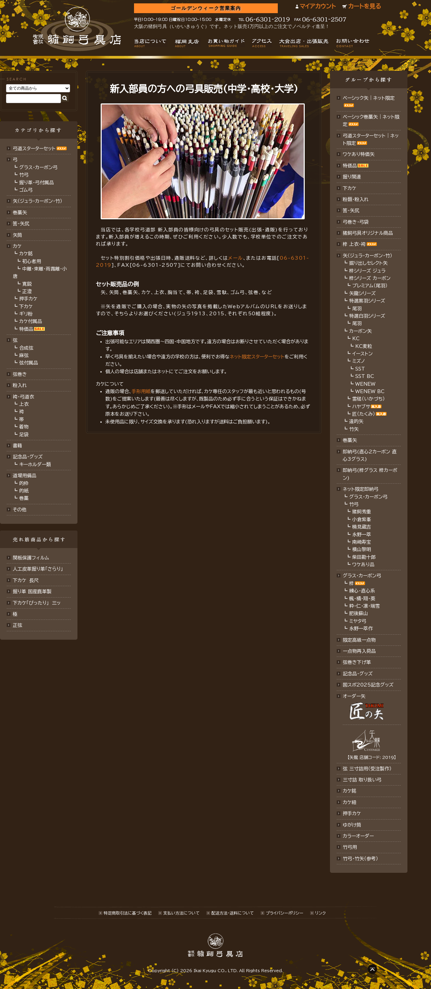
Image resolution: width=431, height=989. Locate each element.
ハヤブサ (361, 406)
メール (235, 258)
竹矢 (354, 429)
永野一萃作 (361, 628)
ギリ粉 (26, 314)
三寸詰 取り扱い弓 (362, 779)
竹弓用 (350, 847)
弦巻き (20, 374)
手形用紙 (141, 391)
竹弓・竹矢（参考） (360, 858)
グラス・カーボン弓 (38, 167)
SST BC (364, 376)
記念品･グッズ (358, 673)
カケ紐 (349, 802)
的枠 (24, 483)
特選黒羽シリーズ (367, 300)
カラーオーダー (358, 836)
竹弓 (24, 174)
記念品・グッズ (28, 456)
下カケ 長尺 (26, 580)
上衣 (24, 404)
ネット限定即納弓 (360, 489)
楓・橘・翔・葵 (362, 598)
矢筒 (17, 235)
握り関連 (352, 176)
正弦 (17, 625)
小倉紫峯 (361, 519)
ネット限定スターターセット (257, 356)
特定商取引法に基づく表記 (128, 913)
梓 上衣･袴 (354, 244)
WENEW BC (370, 391)
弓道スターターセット (34, 148)
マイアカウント (318, 6)
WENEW (365, 384)
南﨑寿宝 (361, 542)
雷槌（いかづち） (368, 398)
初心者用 (31, 261)
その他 (20, 509)
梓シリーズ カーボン (370, 278)
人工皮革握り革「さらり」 (38, 569)
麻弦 (24, 355)
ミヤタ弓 (357, 621)
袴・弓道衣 (23, 396)
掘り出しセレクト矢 (368, 263)
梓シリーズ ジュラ (367, 270)
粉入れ (20, 385)
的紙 (24, 490)
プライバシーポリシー (284, 913)
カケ (17, 246)
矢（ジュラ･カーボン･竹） (37, 201)
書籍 (17, 445)
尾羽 (357, 308)
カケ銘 (26, 253)
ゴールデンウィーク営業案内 (206, 8)
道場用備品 (24, 475)
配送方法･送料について (232, 913)
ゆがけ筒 (352, 825)
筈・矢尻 (351, 210)
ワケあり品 (363, 564)
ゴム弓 (26, 190)
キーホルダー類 (35, 464)
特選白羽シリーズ (367, 316)
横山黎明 (361, 549)
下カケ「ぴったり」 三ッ (37, 603)
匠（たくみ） (363, 414)
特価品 (26, 329)
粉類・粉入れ (356, 199)
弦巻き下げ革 (357, 662)
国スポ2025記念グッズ (368, 684)
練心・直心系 (362, 590)
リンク (320, 913)
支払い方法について (181, 913)
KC (356, 338)
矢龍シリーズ (362, 293)
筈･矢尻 (21, 223)
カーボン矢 (360, 331)
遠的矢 (356, 421)
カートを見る (364, 6)
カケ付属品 (30, 321)
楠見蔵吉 (361, 526)
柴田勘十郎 (364, 557)
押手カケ (28, 298)
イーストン (362, 353)
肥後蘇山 (358, 613)
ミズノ (358, 361)
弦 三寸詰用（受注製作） (367, 768)
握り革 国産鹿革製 (32, 591)
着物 (24, 426)
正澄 (27, 291)
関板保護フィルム (31, 557)
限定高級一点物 (359, 640)
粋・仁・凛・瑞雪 (364, 606)
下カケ (26, 306)
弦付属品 (28, 362)
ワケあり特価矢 (358, 154)
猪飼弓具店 (77, 29)
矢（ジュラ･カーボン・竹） (367, 255)
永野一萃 (361, 534)
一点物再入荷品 (359, 651)
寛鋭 (27, 284)
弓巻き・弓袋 (356, 222)
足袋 (24, 434)
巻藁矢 (20, 212)
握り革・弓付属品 (36, 182)
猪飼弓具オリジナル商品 (368, 233)
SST (360, 368)
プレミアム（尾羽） (370, 285)
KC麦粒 (363, 346)
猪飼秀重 (361, 511)
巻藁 (24, 498)
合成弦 (26, 348)
